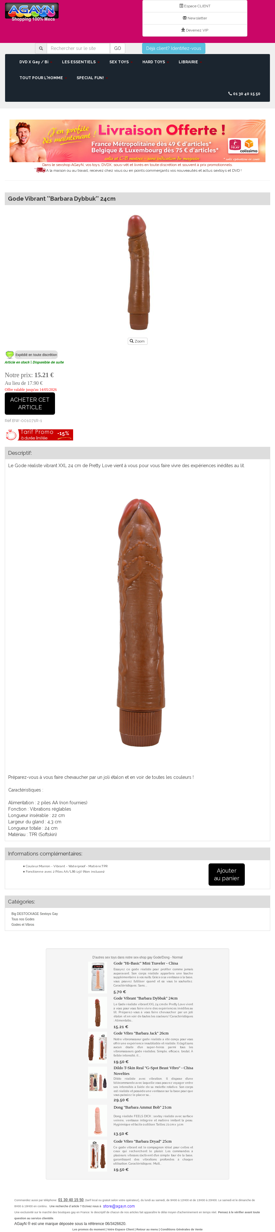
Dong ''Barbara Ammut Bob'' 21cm (142, 1107)
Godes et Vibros (22, 924)
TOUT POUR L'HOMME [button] (43, 78)
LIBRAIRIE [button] (190, 62)
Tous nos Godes (22, 919)
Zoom (138, 341)
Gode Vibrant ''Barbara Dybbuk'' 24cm (145, 998)
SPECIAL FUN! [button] (92, 78)
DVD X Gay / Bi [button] (35, 62)
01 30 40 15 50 (244, 94)
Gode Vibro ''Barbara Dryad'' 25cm (142, 1141)
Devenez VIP (194, 30)
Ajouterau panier (226, 874)
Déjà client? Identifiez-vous (173, 48)
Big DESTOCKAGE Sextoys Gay (34, 914)
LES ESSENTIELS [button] (81, 62)
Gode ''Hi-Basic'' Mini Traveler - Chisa (145, 963)
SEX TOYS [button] (121, 62)
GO (117, 48)
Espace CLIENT (194, 6)
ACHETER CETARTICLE (30, 403)
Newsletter (195, 18)
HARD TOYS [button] (155, 62)
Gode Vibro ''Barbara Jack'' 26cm (140, 1033)
